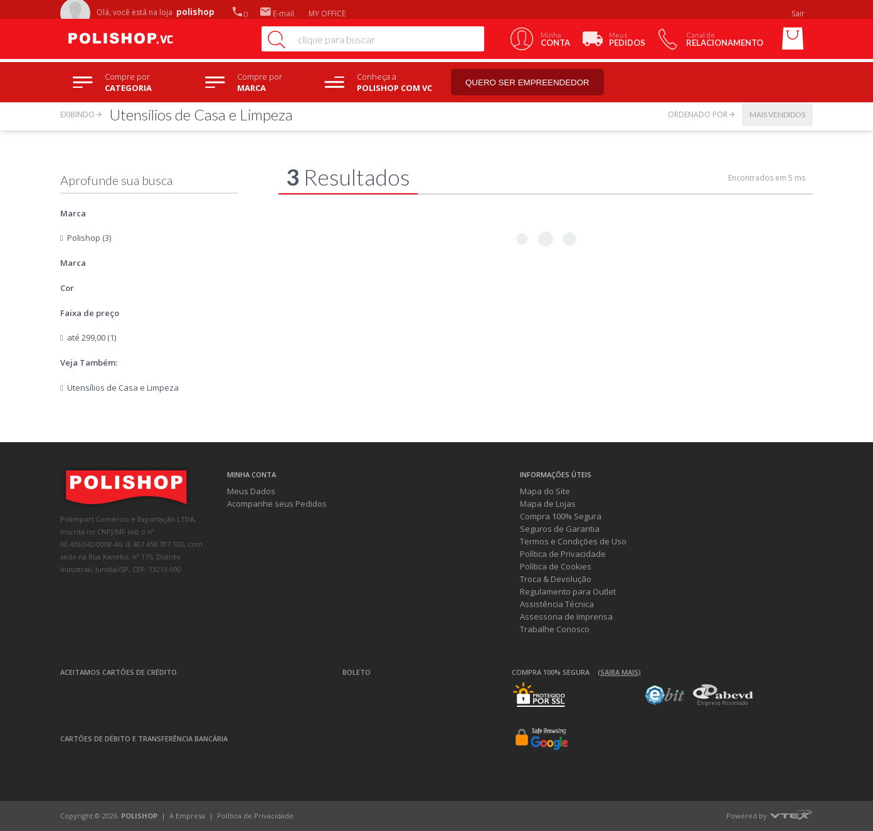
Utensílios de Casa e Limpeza (123, 387)
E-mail (277, 13)
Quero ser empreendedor (527, 82)
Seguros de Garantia (560, 528)
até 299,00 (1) (91, 337)
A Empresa (187, 815)
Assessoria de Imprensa (566, 616)
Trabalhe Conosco (555, 629)
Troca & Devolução (555, 579)
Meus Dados (251, 491)
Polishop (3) (89, 237)
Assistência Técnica (557, 604)
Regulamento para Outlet (568, 591)
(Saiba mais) (619, 672)
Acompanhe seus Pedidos (277, 503)
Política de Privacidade (563, 553)
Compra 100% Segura (560, 516)
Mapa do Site (545, 491)
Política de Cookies (555, 566)
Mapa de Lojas (548, 503)
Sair (799, 13)
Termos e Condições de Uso (573, 541)
